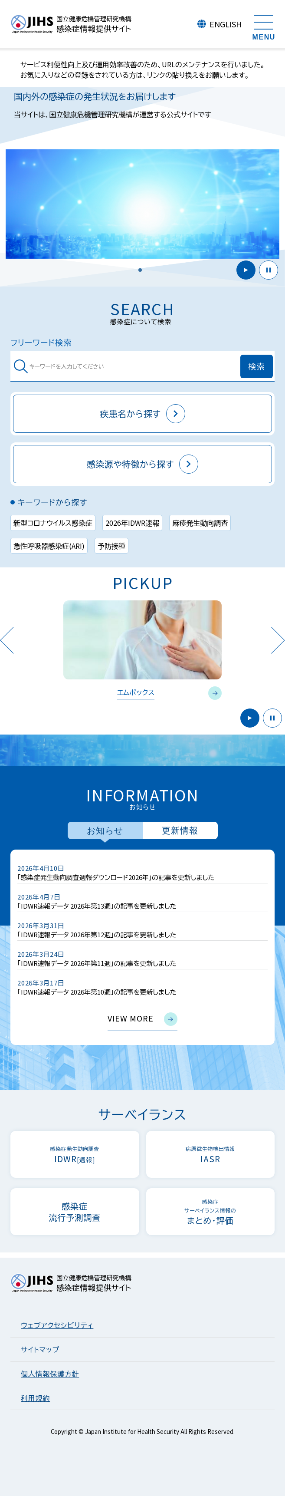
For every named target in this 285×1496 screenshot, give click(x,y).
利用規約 (35, 1398)
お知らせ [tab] (105, 830)
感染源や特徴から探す (142, 464)
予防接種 (111, 545)
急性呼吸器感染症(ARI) (49, 545)
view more (142, 1019)
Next (278, 640)
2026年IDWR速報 (132, 522)
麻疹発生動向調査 (200, 522)
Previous (6, 640)
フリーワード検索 (41, 342)
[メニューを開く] (263, 26)
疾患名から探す (142, 413)
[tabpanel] (142, 947)
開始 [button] (246, 270)
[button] (140, 270)
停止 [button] (268, 270)
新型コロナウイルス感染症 (52, 522)
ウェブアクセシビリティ (57, 1325)
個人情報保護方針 (50, 1373)
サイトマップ (40, 1349)
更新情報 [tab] (180, 830)
